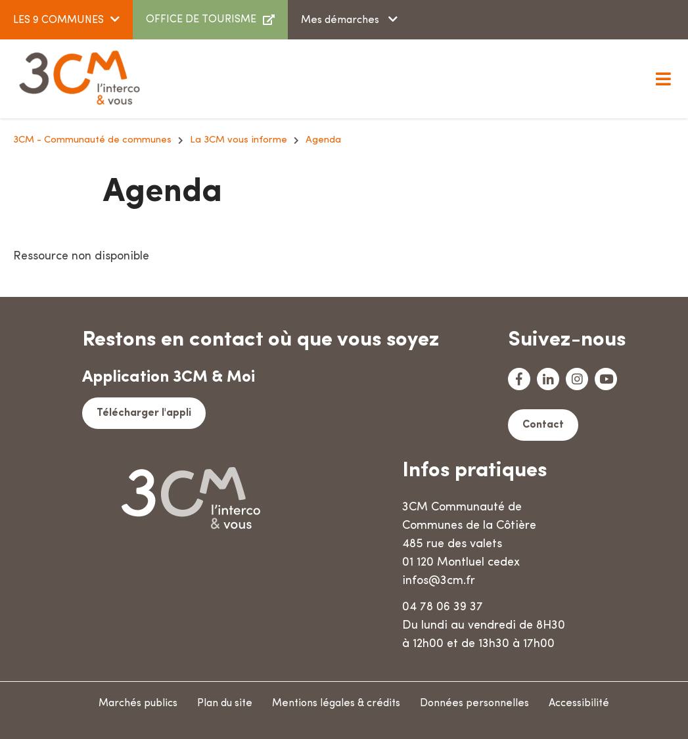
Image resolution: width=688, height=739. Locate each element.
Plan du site (224, 703)
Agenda (323, 140)
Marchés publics (138, 703)
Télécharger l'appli (144, 413)
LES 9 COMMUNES (58, 20)
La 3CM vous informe (238, 140)
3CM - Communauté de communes (92, 140)
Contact (543, 425)
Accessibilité (579, 703)
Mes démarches (341, 20)
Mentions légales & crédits (336, 703)
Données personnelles (474, 703)
